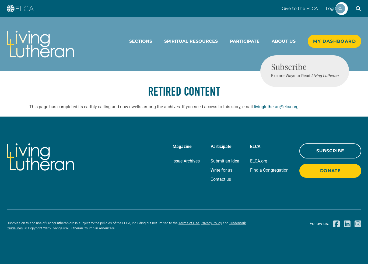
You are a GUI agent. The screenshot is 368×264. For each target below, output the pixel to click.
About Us (284, 41)
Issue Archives (186, 161)
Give (300, 8)
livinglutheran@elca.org (276, 106)
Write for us (221, 170)
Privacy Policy (211, 223)
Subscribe (330, 150)
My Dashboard (334, 41)
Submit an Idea (225, 161)
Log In (332, 8)
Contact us (221, 179)
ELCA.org (258, 161)
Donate (330, 170)
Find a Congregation (269, 170)
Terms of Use (188, 223)
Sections (140, 41)
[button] (358, 8)
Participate (245, 41)
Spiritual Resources (191, 41)
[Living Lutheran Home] (40, 44)
